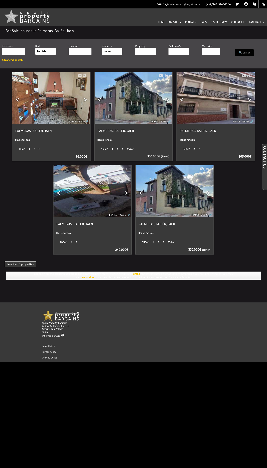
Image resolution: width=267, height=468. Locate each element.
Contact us (238, 22)
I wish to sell (209, 22)
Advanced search (12, 60)
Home (161, 22)
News (224, 22)
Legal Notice (48, 346)
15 (81, 76)
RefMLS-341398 (200, 214)
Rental (190, 22)
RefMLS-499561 (159, 121)
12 (246, 76)
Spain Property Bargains (54, 323)
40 (163, 76)
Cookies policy (49, 357)
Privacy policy (49, 352)
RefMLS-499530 (117, 214)
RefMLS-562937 (77, 121)
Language (256, 22)
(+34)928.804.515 (53, 335)
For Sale (174, 22)
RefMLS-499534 (241, 121)
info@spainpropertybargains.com (180, 4)
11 (123, 169)
